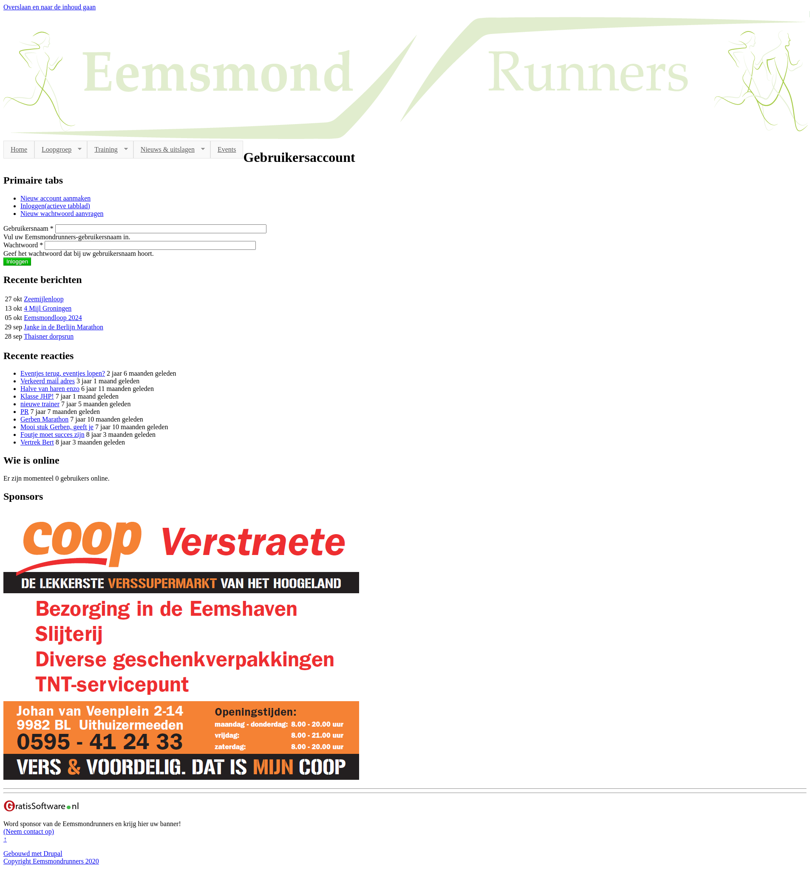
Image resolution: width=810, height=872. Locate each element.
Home (19, 149)
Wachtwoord (23, 245)
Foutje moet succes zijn (52, 434)
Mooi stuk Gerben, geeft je (56, 426)
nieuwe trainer (39, 404)
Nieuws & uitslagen (169, 149)
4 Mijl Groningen (47, 308)
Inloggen (55, 206)
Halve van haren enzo (49, 388)
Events (227, 149)
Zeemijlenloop (43, 299)
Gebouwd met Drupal (32, 853)
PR (24, 411)
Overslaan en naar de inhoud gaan (49, 7)
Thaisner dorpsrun (49, 336)
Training (107, 149)
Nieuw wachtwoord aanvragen (61, 213)
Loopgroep (58, 149)
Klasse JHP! (37, 396)
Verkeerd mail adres (47, 381)
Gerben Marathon (44, 419)
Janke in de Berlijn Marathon (63, 327)
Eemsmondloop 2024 (53, 317)
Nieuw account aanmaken (55, 198)
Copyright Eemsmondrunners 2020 (51, 861)
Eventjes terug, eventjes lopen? (62, 373)
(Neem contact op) (28, 831)
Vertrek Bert (37, 442)
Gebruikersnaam (28, 228)
